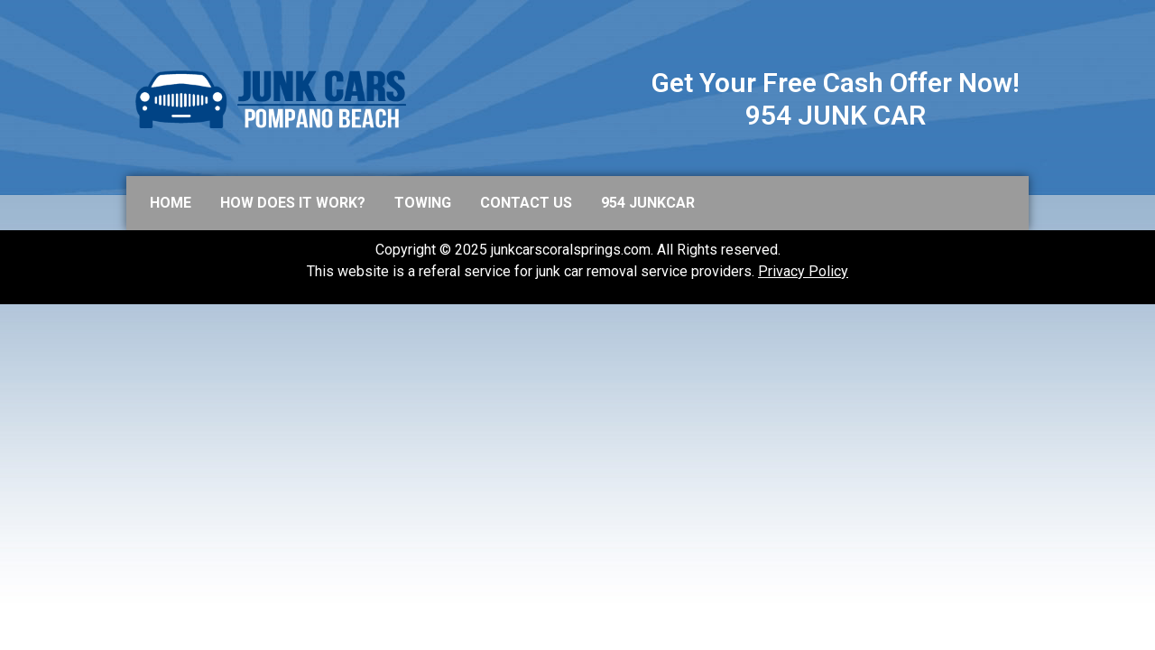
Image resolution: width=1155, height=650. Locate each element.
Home (170, 202)
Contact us (526, 202)
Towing (422, 202)
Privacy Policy (803, 271)
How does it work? (292, 202)
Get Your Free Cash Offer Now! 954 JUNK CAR (835, 99)
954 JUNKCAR (648, 202)
